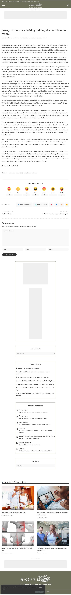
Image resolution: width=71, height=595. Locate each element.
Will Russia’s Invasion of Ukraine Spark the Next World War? (35, 452)
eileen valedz (22, 423)
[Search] (68, 5)
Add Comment (24, 37)
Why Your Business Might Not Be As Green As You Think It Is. (35, 425)
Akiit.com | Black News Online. (42, 592)
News (30, 37)
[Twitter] (40, 205)
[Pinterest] (51, 205)
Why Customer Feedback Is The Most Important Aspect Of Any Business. (35, 432)
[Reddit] (61, 205)
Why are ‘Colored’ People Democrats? (29, 440)
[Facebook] (24, 205)
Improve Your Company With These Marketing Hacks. (33, 413)
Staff (5, 37)
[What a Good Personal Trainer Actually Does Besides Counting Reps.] (53, 535)
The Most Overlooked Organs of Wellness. (29, 369)
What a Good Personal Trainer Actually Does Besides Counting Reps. (36, 382)
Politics (35, 37)
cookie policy (21, 588)
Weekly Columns (42, 37)
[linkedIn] (56, 205)
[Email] (67, 205)
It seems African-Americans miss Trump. (29, 446)
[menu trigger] (4, 5)
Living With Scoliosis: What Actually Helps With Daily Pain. (33, 378)
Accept (21, 591)
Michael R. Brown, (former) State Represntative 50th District (36, 437)
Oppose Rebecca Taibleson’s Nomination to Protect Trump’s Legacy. (36, 385)
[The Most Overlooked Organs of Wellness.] (18, 499)
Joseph (21, 429)
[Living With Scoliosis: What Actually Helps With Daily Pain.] (18, 535)
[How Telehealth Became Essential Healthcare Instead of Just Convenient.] (53, 499)
